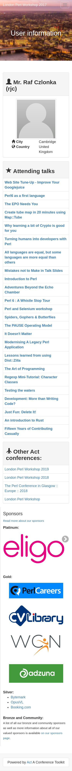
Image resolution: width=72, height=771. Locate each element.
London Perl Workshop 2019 (27, 469)
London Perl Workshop (22, 499)
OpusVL (17, 702)
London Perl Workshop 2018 (27, 477)
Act (29, 762)
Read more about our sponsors (23, 520)
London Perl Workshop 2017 (25, 5)
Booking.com (21, 707)
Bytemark (18, 697)
